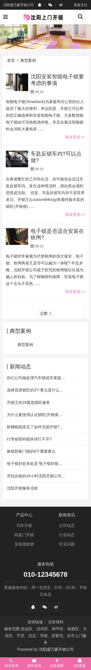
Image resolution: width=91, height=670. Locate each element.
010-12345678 (45, 574)
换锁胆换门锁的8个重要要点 (31, 451)
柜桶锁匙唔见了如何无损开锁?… (35, 427)
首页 (11, 60)
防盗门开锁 (24, 535)
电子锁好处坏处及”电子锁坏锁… (34, 463)
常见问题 (66, 544)
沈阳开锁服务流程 (22, 488)
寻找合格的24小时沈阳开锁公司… (36, 476)
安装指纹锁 (24, 544)
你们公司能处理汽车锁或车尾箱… (36, 378)
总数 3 (45, 313)
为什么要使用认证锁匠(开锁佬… (34, 415)
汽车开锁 (24, 525)
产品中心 (24, 515)
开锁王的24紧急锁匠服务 (28, 402)
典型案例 (28, 60)
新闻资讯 (66, 515)
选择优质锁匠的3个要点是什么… (35, 390)
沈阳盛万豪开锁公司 (56, 649)
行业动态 (66, 535)
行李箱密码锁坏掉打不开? (29, 439)
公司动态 (66, 525)
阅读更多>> (75, 137)
